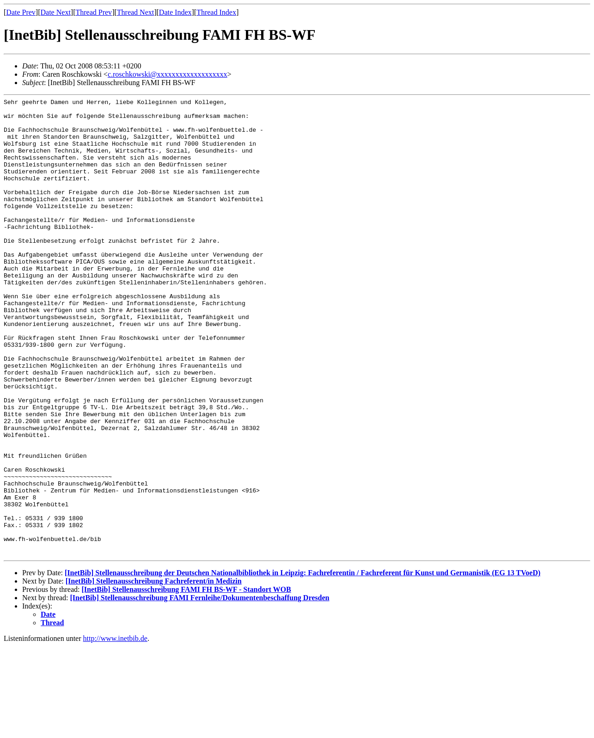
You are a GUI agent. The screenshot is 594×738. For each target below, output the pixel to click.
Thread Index (216, 12)
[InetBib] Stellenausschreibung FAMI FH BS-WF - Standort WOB (186, 681)
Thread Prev (93, 12)
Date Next (56, 12)
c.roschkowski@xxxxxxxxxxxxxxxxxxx (167, 74)
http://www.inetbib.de (115, 730)
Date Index (175, 12)
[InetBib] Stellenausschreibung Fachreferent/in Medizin (154, 672)
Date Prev (21, 12)
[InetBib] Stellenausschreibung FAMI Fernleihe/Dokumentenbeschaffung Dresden (200, 689)
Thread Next (135, 12)
